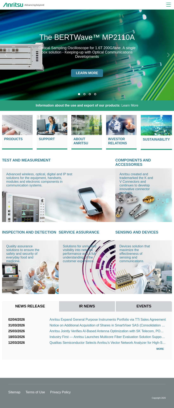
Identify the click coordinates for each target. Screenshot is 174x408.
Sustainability (156, 139)
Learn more (87, 73)
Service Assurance (79, 232)
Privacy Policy (60, 392)
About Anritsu (80, 141)
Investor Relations (117, 141)
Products (13, 139)
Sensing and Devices (136, 232)
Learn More (87, 105)
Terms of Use (35, 392)
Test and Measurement (26, 160)
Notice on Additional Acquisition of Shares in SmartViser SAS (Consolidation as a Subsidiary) (108, 325)
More (161, 349)
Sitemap (14, 392)
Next (168, 55)
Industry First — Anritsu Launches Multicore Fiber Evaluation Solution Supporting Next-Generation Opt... (108, 337)
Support (47, 139)
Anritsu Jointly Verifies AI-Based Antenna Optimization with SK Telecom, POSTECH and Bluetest (108, 331)
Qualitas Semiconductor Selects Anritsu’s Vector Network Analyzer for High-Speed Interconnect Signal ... (108, 342)
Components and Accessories (133, 162)
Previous (6, 55)
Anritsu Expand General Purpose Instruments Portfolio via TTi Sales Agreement (108, 319)
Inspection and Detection (29, 232)
